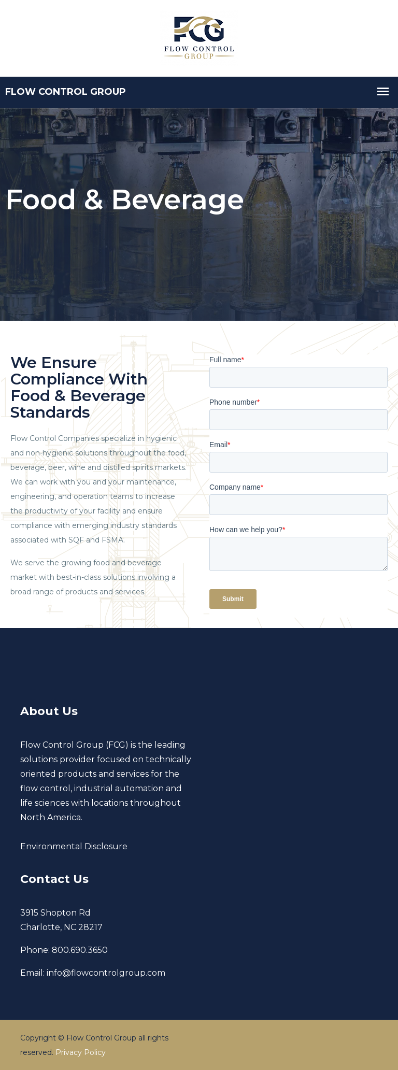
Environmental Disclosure (73, 846)
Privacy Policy (80, 1052)
